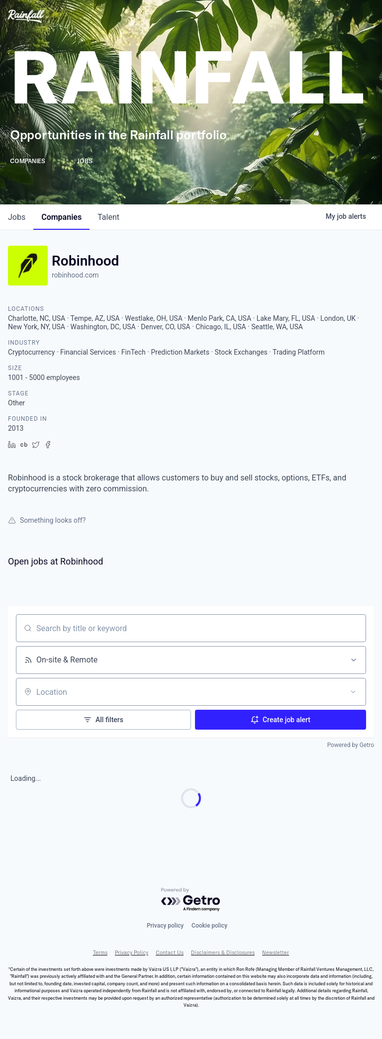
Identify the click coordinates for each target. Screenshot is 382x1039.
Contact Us (170, 952)
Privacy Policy (131, 952)
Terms (100, 952)
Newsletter (275, 952)
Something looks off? (47, 520)
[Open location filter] (353, 692)
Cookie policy (209, 925)
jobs (16, 217)
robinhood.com (75, 275)
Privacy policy (165, 925)
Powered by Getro (350, 745)
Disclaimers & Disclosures (223, 952)
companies (61, 217)
